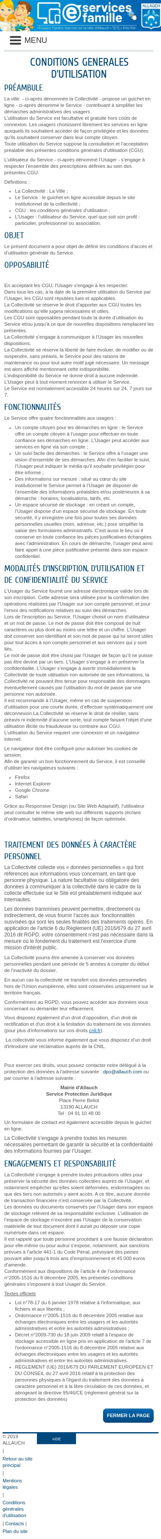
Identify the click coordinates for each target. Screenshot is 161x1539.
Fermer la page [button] (128, 1415)
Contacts (14, 1523)
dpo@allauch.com (122, 1071)
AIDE (56, 1439)
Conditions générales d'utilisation (14, 1509)
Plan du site (15, 1531)
